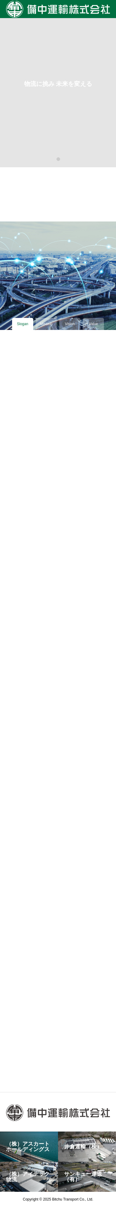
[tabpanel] (58, 83)
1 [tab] (58, 158)
